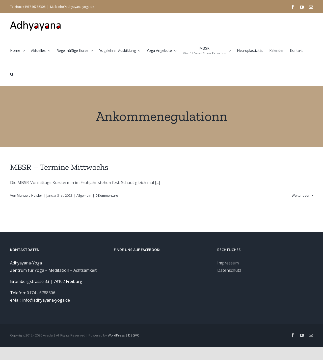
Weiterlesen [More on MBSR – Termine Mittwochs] (301, 195)
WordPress (116, 335)
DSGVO (134, 335)
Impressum (228, 263)
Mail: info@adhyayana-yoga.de (72, 7)
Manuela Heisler (29, 195)
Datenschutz (229, 270)
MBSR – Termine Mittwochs (59, 167)
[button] (11, 74)
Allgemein (83, 195)
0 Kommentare (107, 195)
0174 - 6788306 (41, 293)
